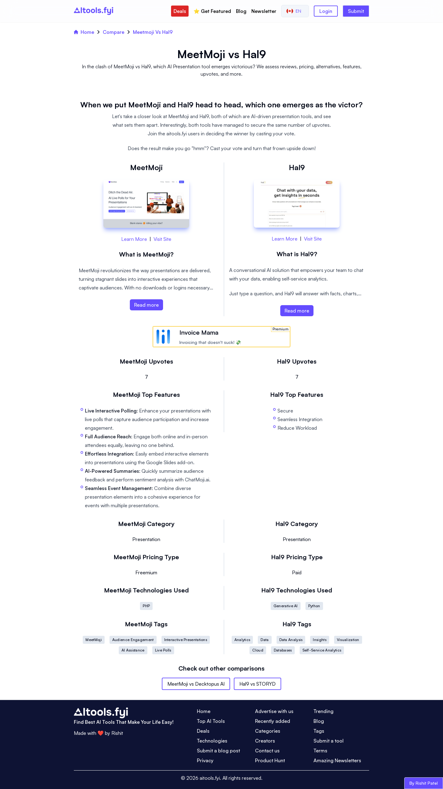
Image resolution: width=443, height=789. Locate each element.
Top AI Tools (211, 721)
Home (84, 32)
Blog (241, 11)
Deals (180, 11)
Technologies (212, 741)
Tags (318, 731)
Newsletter (263, 11)
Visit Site (162, 239)
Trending (323, 711)
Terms (320, 750)
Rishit (117, 733)
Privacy (205, 760)
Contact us (267, 750)
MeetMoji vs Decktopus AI (196, 684)
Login (325, 11)
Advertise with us (274, 711)
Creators (265, 741)
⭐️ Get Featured (212, 11)
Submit (356, 11)
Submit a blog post (218, 750)
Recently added (272, 721)
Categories (267, 731)
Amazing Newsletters (337, 760)
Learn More (134, 239)
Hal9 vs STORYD (257, 684)
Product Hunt (270, 760)
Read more (146, 305)
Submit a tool (328, 741)
